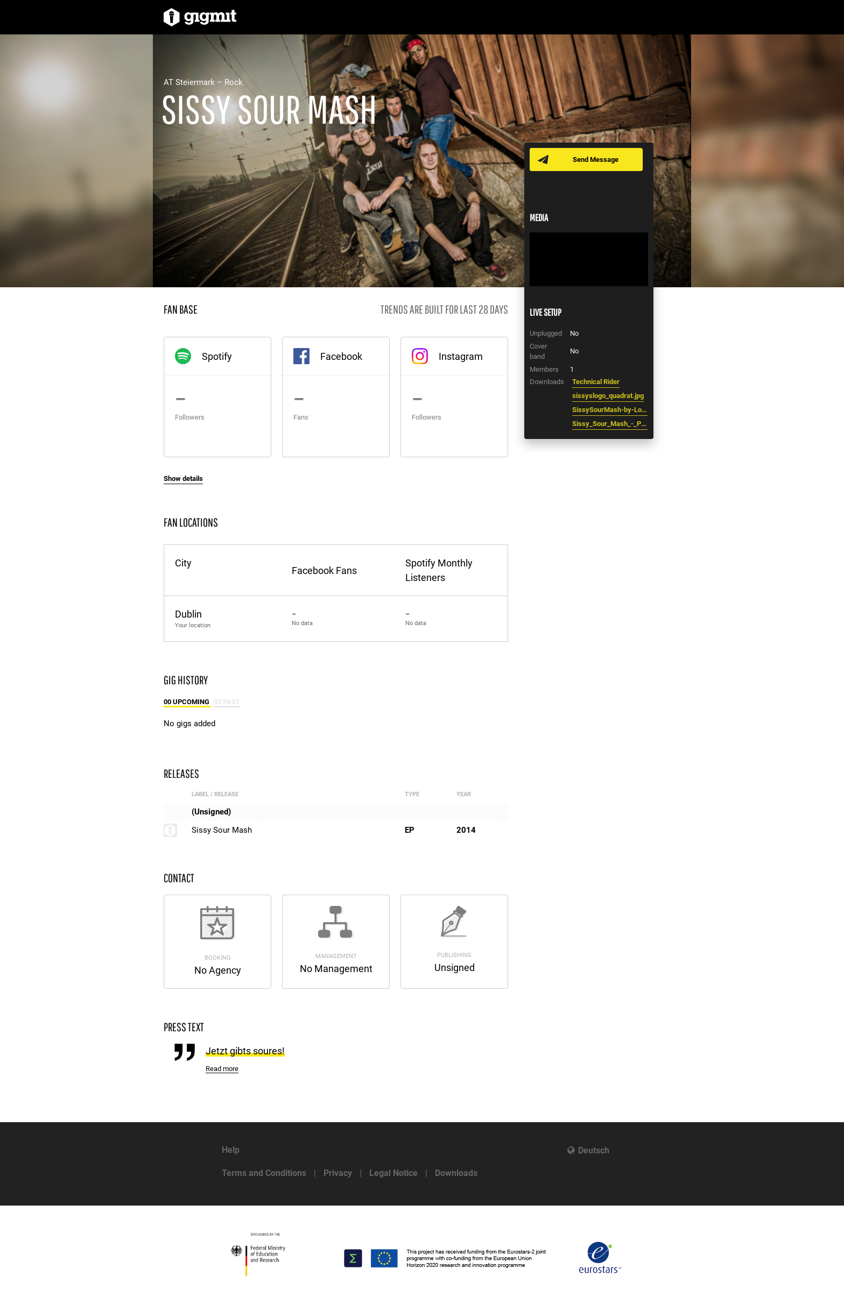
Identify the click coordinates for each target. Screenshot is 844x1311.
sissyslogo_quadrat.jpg (608, 396)
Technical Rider (596, 382)
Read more (222, 1069)
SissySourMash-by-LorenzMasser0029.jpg (610, 410)
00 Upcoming (187, 702)
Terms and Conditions (264, 1173)
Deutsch (593, 1150)
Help (231, 1150)
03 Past (227, 702)
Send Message (595, 159)
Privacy (337, 1173)
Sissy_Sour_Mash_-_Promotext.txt (610, 424)
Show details (183, 478)
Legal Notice (393, 1173)
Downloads (456, 1173)
